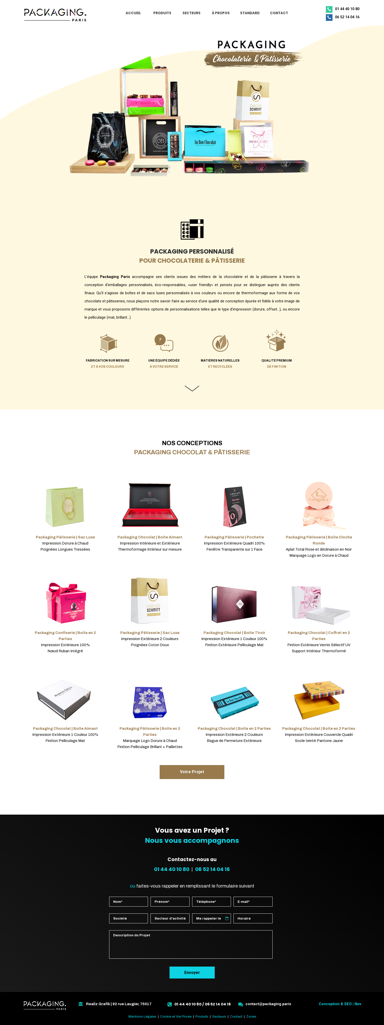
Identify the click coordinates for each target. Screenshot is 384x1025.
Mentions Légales (142, 1016)
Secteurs (219, 1016)
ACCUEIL (133, 13)
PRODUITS (162, 13)
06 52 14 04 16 (212, 869)
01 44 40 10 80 (171, 869)
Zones (251, 1016)
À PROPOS (221, 13)
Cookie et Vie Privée (176, 1016)
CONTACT (279, 13)
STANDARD (250, 13)
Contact (236, 1016)
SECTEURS (191, 13)
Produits (201, 1016)
